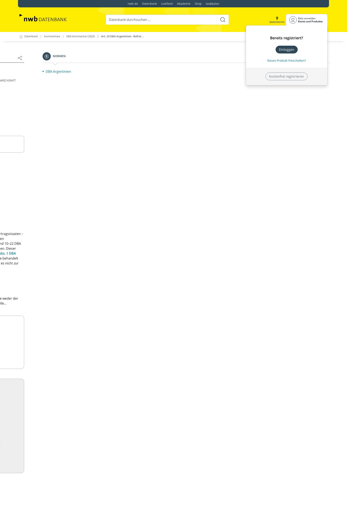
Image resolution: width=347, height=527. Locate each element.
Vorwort (29, 90)
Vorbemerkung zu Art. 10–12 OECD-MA (52, 205)
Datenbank (149, 4)
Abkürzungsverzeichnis (41, 113)
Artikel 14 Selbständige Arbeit (49, 488)
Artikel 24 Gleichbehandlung (44, 314)
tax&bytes (212, 4)
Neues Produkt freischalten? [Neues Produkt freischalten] (286, 60)
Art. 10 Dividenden (37, 212)
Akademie (183, 4)
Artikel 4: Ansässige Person (43, 160)
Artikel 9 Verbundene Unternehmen (50, 199)
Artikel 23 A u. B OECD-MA (42, 307)
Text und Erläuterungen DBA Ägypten (55, 391)
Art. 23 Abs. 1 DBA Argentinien (189, 268)
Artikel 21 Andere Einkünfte (43, 294)
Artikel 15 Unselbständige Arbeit (51, 494)
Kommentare (54, 37)
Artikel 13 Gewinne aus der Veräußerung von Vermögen (57, 234)
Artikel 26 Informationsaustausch (48, 327)
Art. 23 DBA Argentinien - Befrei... (130, 37)
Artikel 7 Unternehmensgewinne (47, 179)
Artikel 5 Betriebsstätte (40, 166)
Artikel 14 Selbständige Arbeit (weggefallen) (56, 243)
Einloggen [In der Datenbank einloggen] (286, 49)
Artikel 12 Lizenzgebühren (42, 225)
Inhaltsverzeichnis (37, 84)
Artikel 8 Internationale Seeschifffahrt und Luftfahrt (62, 192)
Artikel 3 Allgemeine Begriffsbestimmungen (56, 153)
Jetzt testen (234, 458)
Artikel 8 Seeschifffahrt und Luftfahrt (54, 444)
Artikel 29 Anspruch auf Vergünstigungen (54, 351)
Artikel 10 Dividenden (42, 457)
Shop (198, 4)
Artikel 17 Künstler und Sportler (47, 268)
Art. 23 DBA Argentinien (159, 229)
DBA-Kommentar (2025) (85, 37)
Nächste (158, 68)
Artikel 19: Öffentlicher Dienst (45, 281)
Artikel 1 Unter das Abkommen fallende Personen (61, 140)
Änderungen (138, 67)
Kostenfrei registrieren (286, 76)
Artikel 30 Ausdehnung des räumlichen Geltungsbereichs (52, 360)
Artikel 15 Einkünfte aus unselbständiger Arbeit (59, 250)
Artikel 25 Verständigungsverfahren (50, 320)
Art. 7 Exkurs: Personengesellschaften (52, 186)
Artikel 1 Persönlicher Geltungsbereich (56, 398)
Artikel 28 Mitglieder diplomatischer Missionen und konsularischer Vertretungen (62, 342)
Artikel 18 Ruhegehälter (41, 274)
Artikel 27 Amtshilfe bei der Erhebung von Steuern (61, 333)
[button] (276, 19)
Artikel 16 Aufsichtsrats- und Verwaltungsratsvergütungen (45, 259)
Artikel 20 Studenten (38, 287)
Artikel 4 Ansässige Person (46, 417)
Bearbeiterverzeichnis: (40, 101)
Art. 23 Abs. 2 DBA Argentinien (177, 263)
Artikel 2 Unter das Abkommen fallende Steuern (59, 146)
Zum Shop (234, 353)
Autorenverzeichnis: (38, 95)
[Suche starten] (222, 20)
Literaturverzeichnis (38, 107)
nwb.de (133, 4)
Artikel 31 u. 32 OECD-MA (42, 369)
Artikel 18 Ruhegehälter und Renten (53, 519)
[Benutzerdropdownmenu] (307, 20)
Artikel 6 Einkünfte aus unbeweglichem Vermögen (61, 173)
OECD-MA (183, 290)
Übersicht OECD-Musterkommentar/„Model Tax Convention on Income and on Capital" (60, 120)
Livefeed (167, 4)
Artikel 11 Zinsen (35, 218)
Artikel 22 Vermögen (38, 300)
